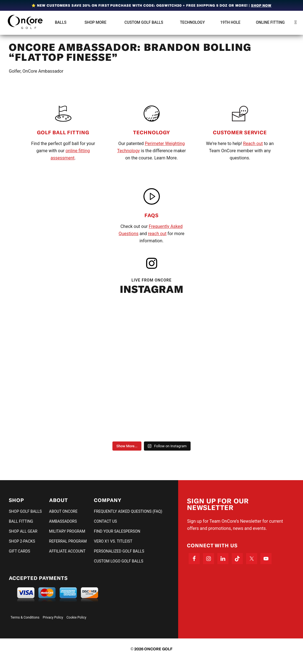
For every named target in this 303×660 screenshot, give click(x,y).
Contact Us (105, 521)
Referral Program (68, 541)
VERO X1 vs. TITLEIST (113, 541)
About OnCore (63, 511)
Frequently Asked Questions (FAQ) (128, 511)
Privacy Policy (53, 617)
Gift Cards (19, 551)
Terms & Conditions (24, 617)
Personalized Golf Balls (119, 551)
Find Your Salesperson (117, 531)
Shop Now (261, 5)
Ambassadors (63, 521)
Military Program (67, 531)
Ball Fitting (21, 521)
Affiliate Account (67, 551)
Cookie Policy (76, 617)
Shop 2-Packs (22, 541)
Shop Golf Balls (25, 511)
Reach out (253, 143)
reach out (157, 233)
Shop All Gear (23, 531)
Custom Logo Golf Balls (118, 561)
